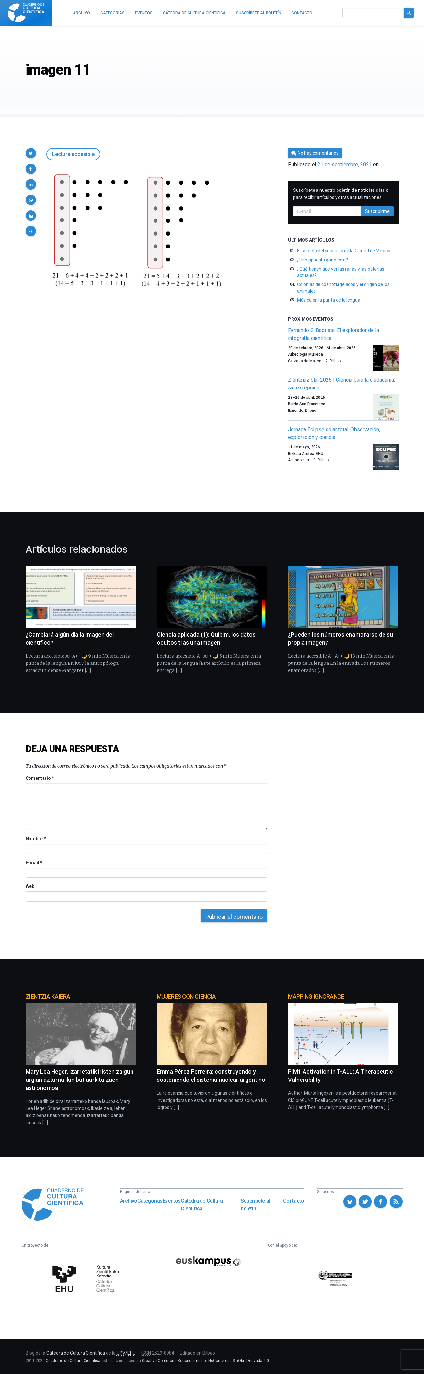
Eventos (172, 1201)
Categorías (150, 1201)
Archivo (128, 1201)
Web (30, 886)
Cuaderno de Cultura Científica (73, 1360)
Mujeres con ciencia (186, 996)
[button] (31, 153)
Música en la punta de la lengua (328, 300)
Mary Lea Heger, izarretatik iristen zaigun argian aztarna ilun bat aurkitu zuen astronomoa (79, 1079)
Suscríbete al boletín (255, 1205)
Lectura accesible (73, 154)
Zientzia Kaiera (48, 996)
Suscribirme (377, 211)
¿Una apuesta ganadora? (322, 259)
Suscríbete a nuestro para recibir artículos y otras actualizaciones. (341, 194)
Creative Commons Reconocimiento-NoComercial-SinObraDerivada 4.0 (205, 1360)
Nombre (36, 838)
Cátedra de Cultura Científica (202, 1205)
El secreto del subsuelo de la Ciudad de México (343, 250)
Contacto (293, 1201)
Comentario (40, 778)
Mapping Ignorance (316, 996)
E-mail (34, 862)
